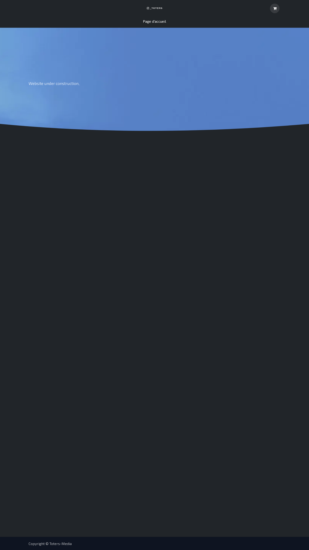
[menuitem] (154, 21)
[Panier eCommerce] (275, 8)
